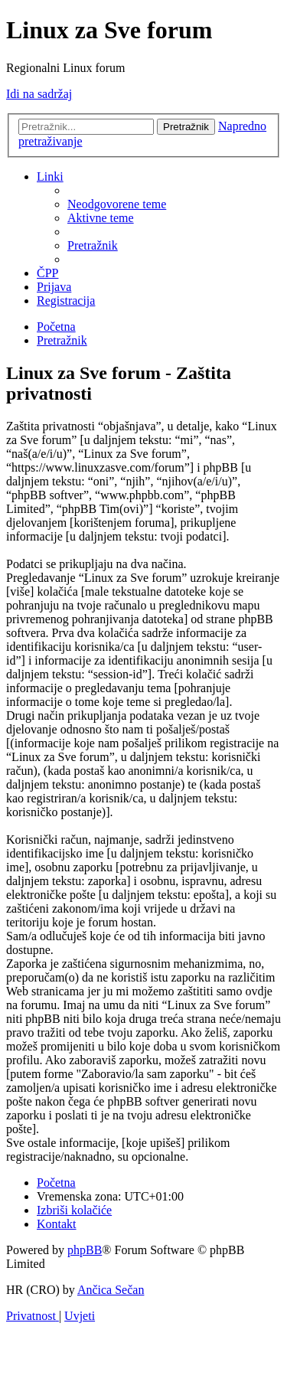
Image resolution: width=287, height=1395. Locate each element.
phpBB (84, 1249)
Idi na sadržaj (39, 93)
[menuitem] (116, 204)
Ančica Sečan (111, 1289)
